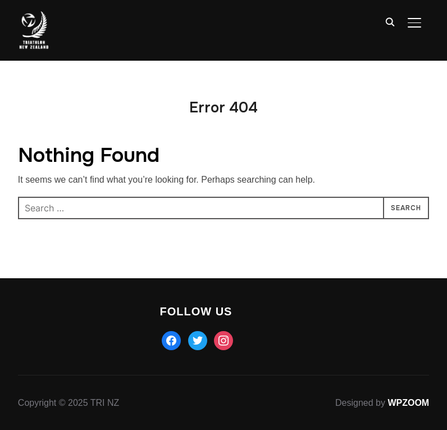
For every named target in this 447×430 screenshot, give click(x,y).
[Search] (389, 21)
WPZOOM (408, 403)
